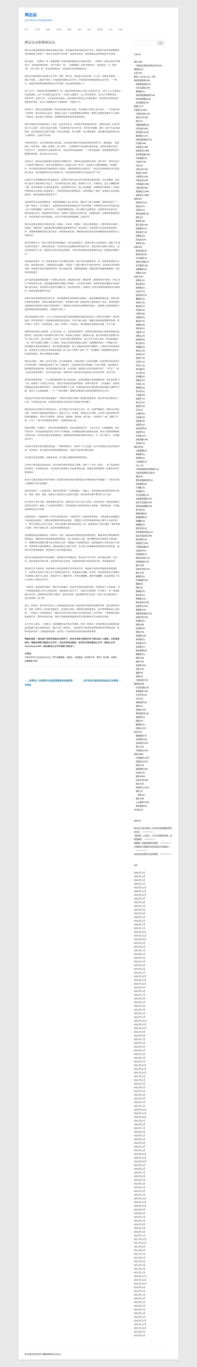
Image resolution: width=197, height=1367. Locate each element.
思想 (121, 29)
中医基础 (78, 657)
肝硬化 (139, 709)
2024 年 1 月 (139, 972)
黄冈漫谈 (140, 806)
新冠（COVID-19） (142, 76)
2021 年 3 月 (139, 1098)
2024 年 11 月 (140, 935)
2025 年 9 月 (139, 898)
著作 (136, 62)
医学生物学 (141, 213)
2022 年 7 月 (139, 1039)
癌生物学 (140, 539)
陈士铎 (139, 343)
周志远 (31, 14)
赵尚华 (139, 354)
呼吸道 (139, 236)
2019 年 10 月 (140, 1161)
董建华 (139, 299)
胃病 (138, 706)
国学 (138, 791)
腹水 (138, 565)
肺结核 (139, 717)
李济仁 (139, 365)
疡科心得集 (141, 262)
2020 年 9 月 (139, 1120)
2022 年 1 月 (139, 1061)
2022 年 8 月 (139, 1035)
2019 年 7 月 (139, 1172)
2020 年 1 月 (139, 1150)
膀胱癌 (139, 591)
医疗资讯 (140, 225)
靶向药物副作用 (143, 480)
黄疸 (138, 476)
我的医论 (140, 191)
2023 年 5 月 (139, 1002)
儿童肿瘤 (140, 450)
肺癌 (138, 624)
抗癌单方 (140, 147)
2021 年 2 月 (139, 1102)
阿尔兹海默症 (142, 99)
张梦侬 (139, 424)
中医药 (59, 29)
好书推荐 (140, 265)
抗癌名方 (140, 543)
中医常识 (140, 176)
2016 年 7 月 (139, 1294)
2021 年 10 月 (140, 1072)
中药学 (139, 162)
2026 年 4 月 (139, 872)
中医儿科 (140, 169)
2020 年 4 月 (139, 1139)
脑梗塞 (139, 91)
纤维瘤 (139, 491)
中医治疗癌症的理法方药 (147, 65)
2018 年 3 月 (139, 1231)
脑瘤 (138, 584)
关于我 (37, 29)
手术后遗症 (141, 495)
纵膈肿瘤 (140, 517)
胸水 (138, 573)
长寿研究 (140, 739)
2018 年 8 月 (139, 1213)
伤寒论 (69, 657)
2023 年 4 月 (139, 1006)
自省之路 (140, 780)
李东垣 (139, 443)
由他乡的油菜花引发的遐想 (146, 854)
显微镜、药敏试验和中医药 (146, 843)
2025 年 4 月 (139, 917)
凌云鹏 (139, 369)
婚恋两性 (140, 769)
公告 (136, 73)
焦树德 (139, 287)
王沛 (138, 410)
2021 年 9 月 (139, 1076)
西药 (138, 217)
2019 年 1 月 (139, 1194)
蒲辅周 (139, 387)
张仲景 (87, 657)
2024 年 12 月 (140, 932)
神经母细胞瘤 (142, 506)
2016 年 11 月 (140, 1280)
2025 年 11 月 (140, 891)
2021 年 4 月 (139, 1095)
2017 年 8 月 (139, 1250)
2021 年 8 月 (139, 1080)
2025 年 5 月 (139, 913)
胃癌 (138, 632)
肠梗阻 (139, 576)
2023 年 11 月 (140, 980)
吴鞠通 (139, 347)
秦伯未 (139, 321)
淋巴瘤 (139, 643)
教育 (138, 765)
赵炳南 (139, 339)
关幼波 (139, 310)
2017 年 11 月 (140, 1239)
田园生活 (140, 761)
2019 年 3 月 (139, 1187)
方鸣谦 (139, 395)
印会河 (139, 291)
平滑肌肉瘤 (141, 547)
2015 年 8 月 (139, 1335)
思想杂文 (140, 787)
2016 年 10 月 (140, 1283)
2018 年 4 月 (139, 1228)
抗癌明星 (140, 554)
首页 (26, 29)
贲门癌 (139, 510)
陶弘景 (139, 306)
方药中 (139, 361)
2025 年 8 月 (139, 902)
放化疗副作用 (142, 535)
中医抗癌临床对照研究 (146, 469)
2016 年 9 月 (139, 1287)
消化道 (139, 239)
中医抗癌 (140, 680)
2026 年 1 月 (139, 883)
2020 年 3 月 (139, 1143)
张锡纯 (139, 324)
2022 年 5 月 (139, 1046)
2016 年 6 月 (139, 1298)
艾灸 (138, 165)
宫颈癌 (139, 621)
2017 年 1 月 (139, 1272)
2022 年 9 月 (139, 1032)
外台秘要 (140, 258)
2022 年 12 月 (140, 1020)
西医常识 (140, 202)
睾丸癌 (139, 595)
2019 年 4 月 (139, 1183)
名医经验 (140, 439)
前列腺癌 (140, 484)
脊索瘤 (139, 454)
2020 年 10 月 (140, 1117)
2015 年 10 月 (140, 1328)
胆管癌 (139, 458)
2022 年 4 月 (139, 1050)
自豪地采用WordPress (51, 1354)
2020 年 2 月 (139, 1146)
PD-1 (138, 465)
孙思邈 (139, 376)
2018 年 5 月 (139, 1224)
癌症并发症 (141, 558)
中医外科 (140, 180)
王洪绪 (139, 417)
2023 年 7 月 (139, 995)
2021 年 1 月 (139, 1106)
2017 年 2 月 (139, 1269)
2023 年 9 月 (139, 987)
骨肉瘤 (139, 639)
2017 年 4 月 (139, 1265)
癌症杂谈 (140, 602)
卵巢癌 (139, 598)
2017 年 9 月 (139, 1246)
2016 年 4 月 (139, 1306)
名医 (79, 29)
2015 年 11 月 (140, 1324)
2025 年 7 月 (139, 906)
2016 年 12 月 (140, 1276)
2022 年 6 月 (139, 1043)
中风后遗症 (141, 88)
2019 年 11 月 (140, 1157)
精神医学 (140, 136)
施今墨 (139, 284)
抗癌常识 (140, 606)
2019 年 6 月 (139, 1176)
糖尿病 (139, 724)
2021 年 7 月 (139, 1083)
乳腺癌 (139, 635)
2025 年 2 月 (139, 924)
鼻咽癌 (139, 610)
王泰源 (139, 413)
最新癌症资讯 (142, 613)
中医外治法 (141, 113)
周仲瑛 (139, 328)
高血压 (139, 206)
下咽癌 (139, 487)
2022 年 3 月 (139, 1054)
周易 (140, 795)
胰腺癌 (139, 654)
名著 (136, 247)
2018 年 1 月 (139, 1235)
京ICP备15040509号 (33, 1354)
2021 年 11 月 (140, 1069)
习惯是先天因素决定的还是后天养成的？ (152, 846)
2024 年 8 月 (139, 946)
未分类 (137, 809)
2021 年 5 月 (139, 1091)
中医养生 (140, 750)
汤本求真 (140, 428)
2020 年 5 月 (139, 1135)
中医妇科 (140, 128)
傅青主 (139, 336)
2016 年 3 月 (139, 1309)
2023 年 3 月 (139, 1009)
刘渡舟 (139, 332)
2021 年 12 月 (140, 1065)
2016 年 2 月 (139, 1313)
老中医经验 (141, 154)
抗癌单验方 (141, 561)
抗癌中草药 (141, 569)
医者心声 (140, 117)
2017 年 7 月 (139, 1254)
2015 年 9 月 (139, 1331)
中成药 (139, 143)
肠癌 (138, 672)
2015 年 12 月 (140, 1320)
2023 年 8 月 (139, 991)
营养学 (139, 243)
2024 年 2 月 (139, 969)
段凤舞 (139, 421)
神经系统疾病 (140, 80)
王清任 (139, 313)
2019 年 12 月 (140, 1154)
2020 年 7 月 (139, 1128)
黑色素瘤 (140, 650)
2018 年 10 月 (140, 1206)
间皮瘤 (139, 628)
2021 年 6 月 (139, 1087)
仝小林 (139, 373)
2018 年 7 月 (139, 1217)
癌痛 (138, 658)
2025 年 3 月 (139, 921)
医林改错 (140, 250)
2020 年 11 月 (140, 1113)
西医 (69, 29)
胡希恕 (139, 380)
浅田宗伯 (140, 295)
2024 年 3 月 (139, 965)
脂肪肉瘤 (140, 513)
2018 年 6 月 (139, 1220)
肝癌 (138, 669)
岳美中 (139, 302)
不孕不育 (140, 695)
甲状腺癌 (140, 580)
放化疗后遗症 (142, 502)
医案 (48, 29)
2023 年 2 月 (139, 1013)
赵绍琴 (139, 432)
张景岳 (139, 280)
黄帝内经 (140, 254)
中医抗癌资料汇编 (144, 473)
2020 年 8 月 (139, 1124)
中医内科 (140, 187)
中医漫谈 (140, 184)
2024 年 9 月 (139, 943)
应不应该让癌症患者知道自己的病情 (102, 680)
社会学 (139, 772)
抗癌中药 (140, 150)
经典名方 (140, 195)
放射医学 (140, 228)
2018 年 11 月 (140, 1202)
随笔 (138, 776)
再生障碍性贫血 (143, 532)
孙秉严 (139, 399)
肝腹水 (139, 728)
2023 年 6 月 (139, 998)
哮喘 (138, 721)
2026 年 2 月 (139, 880)
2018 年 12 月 (140, 1198)
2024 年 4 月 (139, 961)
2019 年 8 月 (139, 1169)
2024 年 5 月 (139, 958)
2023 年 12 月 (140, 976)
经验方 (139, 173)
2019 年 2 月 (139, 1191)
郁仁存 (139, 402)
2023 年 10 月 (140, 983)
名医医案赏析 (142, 498)
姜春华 (139, 406)
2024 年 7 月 (139, 950)
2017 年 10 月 (140, 1243)
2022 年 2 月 (139, 1057)
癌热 (138, 661)
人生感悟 (140, 802)
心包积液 (140, 461)
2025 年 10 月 (140, 895)
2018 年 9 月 (139, 1209)
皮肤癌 (139, 647)
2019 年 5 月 (139, 1180)
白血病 (139, 550)
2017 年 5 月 (139, 1261)
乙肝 (138, 698)
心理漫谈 (140, 758)
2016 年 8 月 (139, 1291)
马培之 (139, 384)
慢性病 (100, 29)
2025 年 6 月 (139, 909)
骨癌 (138, 676)
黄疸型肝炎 (141, 713)
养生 (111, 29)
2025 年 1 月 (139, 928)
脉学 (138, 121)
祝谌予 (139, 358)
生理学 (139, 210)
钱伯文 (139, 350)
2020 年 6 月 (139, 1132)
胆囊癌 (139, 524)
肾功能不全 (141, 132)
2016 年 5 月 (139, 1302)
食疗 (138, 747)
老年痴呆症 (141, 102)
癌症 (89, 29)
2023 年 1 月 (139, 1017)
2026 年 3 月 (139, 876)
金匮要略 (60, 657)
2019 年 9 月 (139, 1165)
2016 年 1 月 (139, 1317)
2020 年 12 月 (140, 1109)
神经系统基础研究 (144, 95)
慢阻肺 (137, 69)
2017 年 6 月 (139, 1257)
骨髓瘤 (139, 521)
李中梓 (139, 391)
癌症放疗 (140, 232)
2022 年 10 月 (140, 1028)
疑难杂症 (140, 702)
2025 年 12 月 (140, 887)
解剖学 (139, 221)
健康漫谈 (140, 735)
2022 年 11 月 (140, 1024)
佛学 (138, 798)
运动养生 (140, 743)
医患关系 (140, 528)
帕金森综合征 (142, 84)
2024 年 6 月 (139, 954)
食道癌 (139, 665)
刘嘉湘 (139, 317)
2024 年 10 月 (140, 939)
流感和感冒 (141, 125)
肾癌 (138, 587)
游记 (138, 784)
